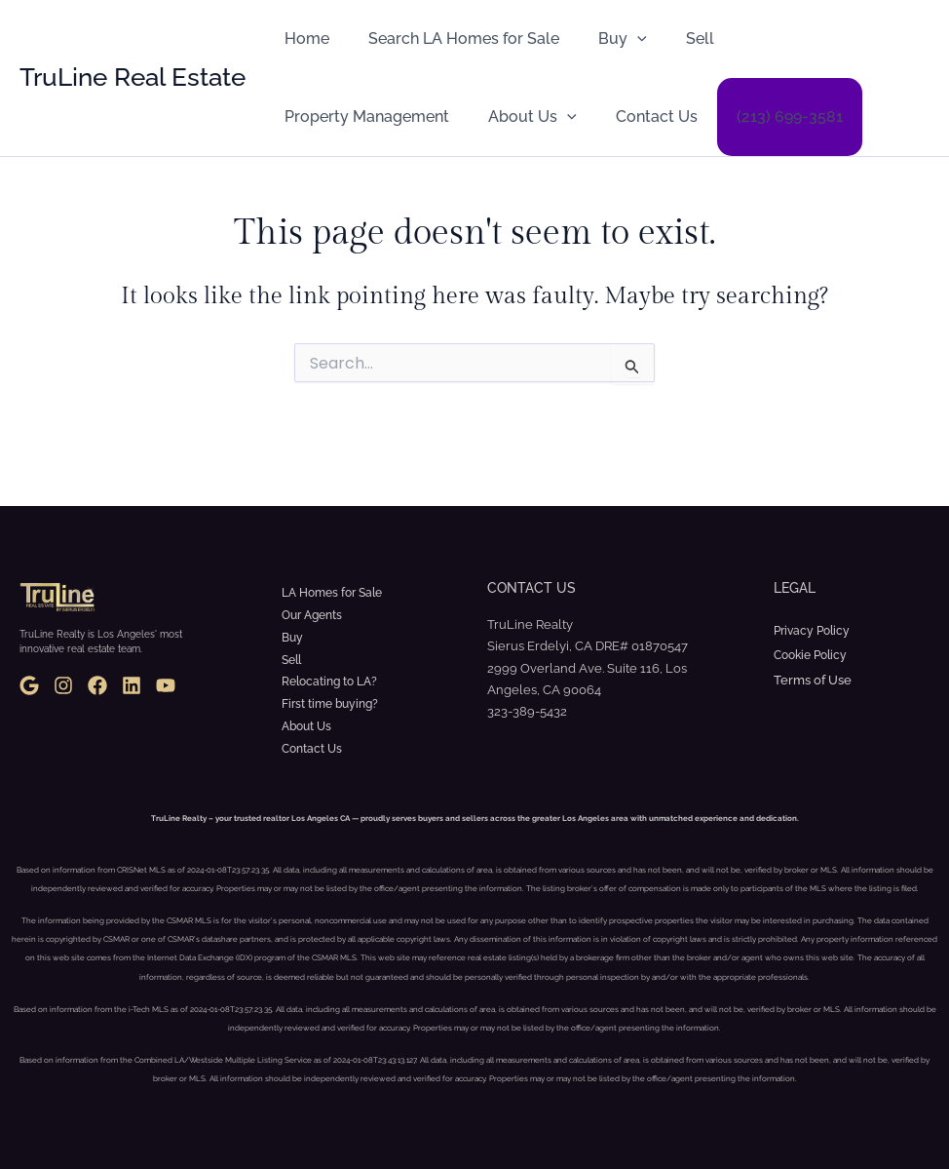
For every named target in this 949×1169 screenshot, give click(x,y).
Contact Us (441, 116)
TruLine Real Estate (132, 77)
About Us (325, 117)
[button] (617, 39)
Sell (673, 38)
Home (303, 38)
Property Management (800, 38)
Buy (603, 39)
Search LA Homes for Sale (452, 38)
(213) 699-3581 (566, 116)
